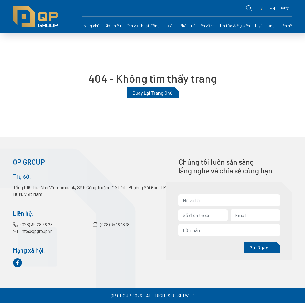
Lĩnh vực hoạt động (142, 25)
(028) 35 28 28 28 (33, 224)
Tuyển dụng (264, 25)
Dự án (169, 25)
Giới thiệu (112, 25)
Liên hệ (285, 25)
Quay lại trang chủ (153, 93)
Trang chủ (90, 25)
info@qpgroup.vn (33, 231)
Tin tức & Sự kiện (235, 25)
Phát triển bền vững (197, 25)
